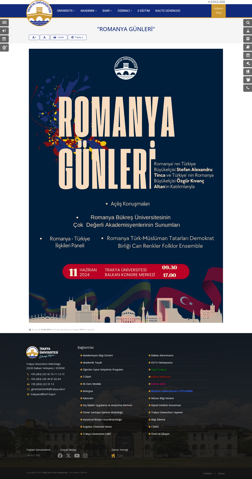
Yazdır (59, 37)
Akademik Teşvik (92, 362)
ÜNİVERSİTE (66, 11)
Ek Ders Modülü (92, 384)
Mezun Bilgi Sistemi (162, 398)
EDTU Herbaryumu (162, 362)
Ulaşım (221, 473)
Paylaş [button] (77, 37)
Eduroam (88, 398)
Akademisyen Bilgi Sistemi (98, 355)
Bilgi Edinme (158, 419)
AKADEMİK (88, 11)
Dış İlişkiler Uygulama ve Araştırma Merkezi (107, 405)
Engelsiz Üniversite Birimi (97, 426)
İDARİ (107, 11)
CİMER (155, 426)
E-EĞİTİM (144, 11)
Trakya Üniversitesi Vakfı (97, 433)
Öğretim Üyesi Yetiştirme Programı (103, 369)
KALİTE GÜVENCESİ (167, 11)
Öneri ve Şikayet (160, 433)
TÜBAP (87, 376)
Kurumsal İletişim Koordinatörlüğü (102, 419)
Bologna (88, 391)
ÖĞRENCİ (125, 11)
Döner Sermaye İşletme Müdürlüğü (103, 412)
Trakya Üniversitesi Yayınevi (167, 412)
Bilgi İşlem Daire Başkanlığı (55, 472)
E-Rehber (207, 473)
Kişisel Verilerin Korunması (166, 405)
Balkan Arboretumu (162, 355)
